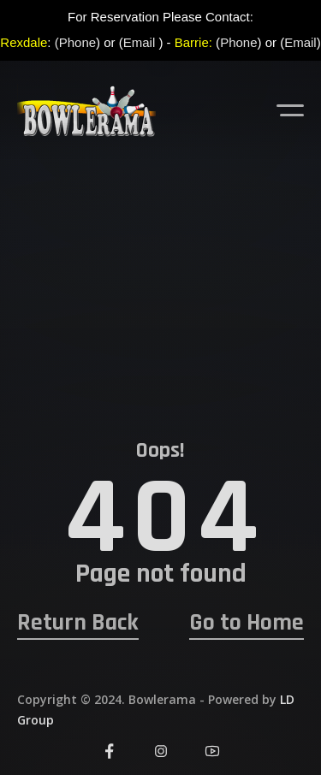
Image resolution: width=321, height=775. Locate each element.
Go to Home (246, 623)
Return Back (78, 623)
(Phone (75, 42)
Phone (238, 42)
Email (139, 42)
